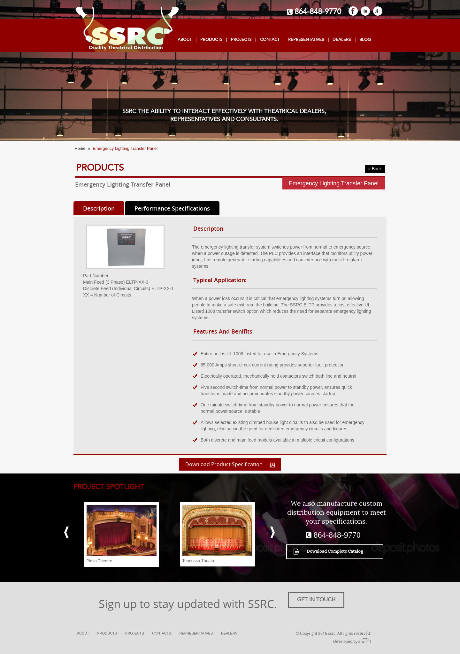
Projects (134, 633)
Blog (365, 40)
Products (211, 40)
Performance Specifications (172, 208)
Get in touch (316, 599)
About (185, 40)
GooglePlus (378, 11)
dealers (342, 40)
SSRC (126, 29)
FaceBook (353, 11)
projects (241, 40)
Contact (270, 40)
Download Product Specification (230, 464)
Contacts (161, 633)
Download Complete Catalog (328, 551)
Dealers (229, 633)
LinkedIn (365, 11)
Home (80, 148)
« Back (375, 168)
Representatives (306, 40)
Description (99, 208)
